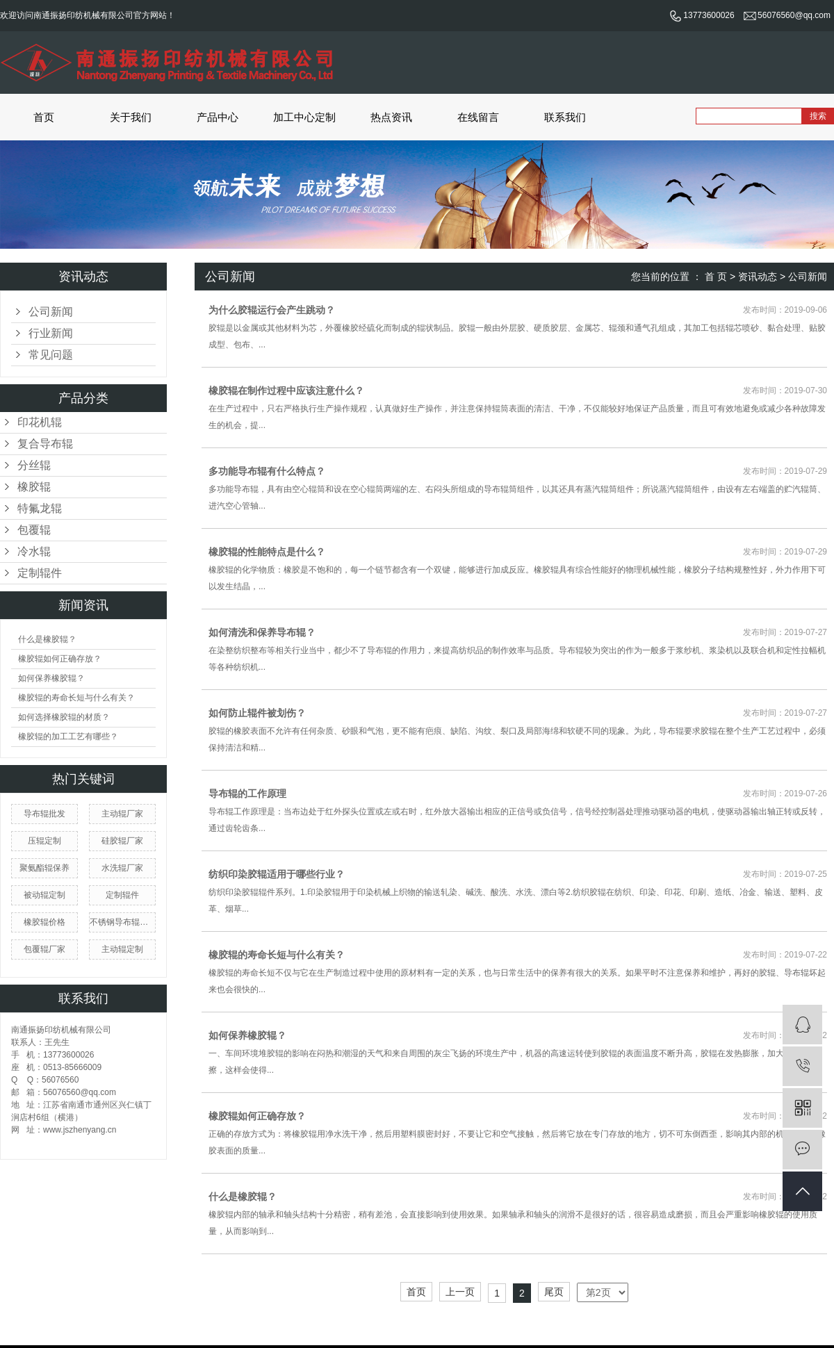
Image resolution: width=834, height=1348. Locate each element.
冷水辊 (34, 551)
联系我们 (565, 117)
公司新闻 (50, 312)
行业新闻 (50, 333)
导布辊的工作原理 (247, 793)
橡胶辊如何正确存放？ (59, 659)
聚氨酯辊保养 (44, 868)
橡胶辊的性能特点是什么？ (266, 551)
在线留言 (478, 117)
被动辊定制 (44, 895)
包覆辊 (34, 530)
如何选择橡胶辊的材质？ (64, 717)
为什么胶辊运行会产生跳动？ (271, 309)
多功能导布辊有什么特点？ (266, 471)
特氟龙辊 (39, 508)
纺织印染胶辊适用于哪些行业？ (276, 874)
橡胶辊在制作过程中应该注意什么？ (286, 390)
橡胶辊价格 (44, 922)
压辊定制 (44, 841)
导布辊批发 (44, 814)
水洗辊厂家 (122, 868)
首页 (43, 117)
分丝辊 (34, 465)
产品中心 (217, 117)
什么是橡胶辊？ (47, 639)
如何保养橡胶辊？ (51, 678)
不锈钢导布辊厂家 (122, 922)
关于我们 (131, 117)
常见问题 (50, 355)
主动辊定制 (122, 949)
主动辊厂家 (122, 814)
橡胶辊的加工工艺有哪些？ (68, 736)
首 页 (716, 276)
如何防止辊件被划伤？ (257, 712)
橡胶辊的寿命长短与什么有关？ (76, 697)
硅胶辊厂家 (122, 841)
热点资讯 (391, 117)
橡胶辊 (34, 487)
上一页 (460, 1291)
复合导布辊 (45, 444)
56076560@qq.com (787, 15)
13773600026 (701, 15)
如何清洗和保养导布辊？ (262, 632)
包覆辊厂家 (44, 949)
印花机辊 (39, 422)
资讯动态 (757, 276)
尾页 (554, 1291)
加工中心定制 (304, 117)
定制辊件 (39, 573)
